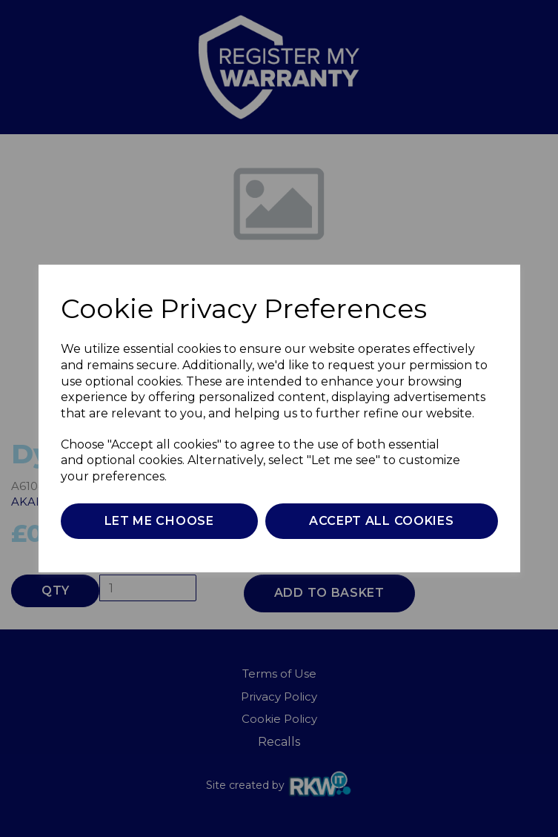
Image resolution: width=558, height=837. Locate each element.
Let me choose (159, 521)
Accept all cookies (381, 521)
